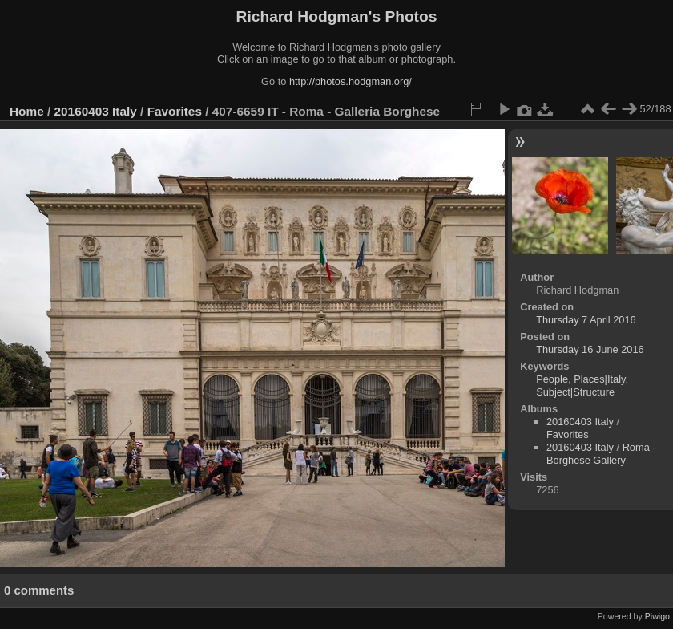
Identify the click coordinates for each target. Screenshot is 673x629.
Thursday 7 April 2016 (586, 320)
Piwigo (657, 616)
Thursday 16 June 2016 (589, 349)
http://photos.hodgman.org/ (350, 81)
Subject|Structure (575, 392)
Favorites (174, 111)
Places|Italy (599, 379)
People (552, 379)
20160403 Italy (95, 111)
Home (27, 111)
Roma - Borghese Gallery (601, 453)
